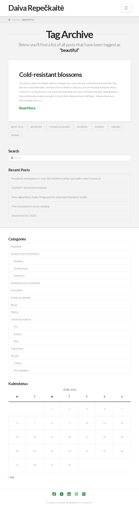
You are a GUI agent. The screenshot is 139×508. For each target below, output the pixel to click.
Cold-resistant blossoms (50, 74)
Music (14, 304)
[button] (126, 8)
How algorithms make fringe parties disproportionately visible (49, 197)
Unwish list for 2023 (23, 215)
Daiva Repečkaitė (36, 8)
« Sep (11, 477)
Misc (16, 341)
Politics (15, 311)
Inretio (73, 502)
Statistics (19, 275)
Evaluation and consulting (25, 282)
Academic (16, 246)
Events (18, 333)
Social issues (21, 268)
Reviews (18, 261)
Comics (18, 362)
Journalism (17, 290)
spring (15, 135)
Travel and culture (21, 319)
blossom (36, 126)
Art (16, 326)
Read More (27, 108)
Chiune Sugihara (59, 126)
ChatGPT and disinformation (29, 187)
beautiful (17, 126)
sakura (115, 126)
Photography (21, 370)
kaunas (99, 126)
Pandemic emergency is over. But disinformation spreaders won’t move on (56, 178)
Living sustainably (21, 297)
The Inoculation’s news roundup (30, 206)
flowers (82, 126)
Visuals (15, 355)
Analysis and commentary (25, 253)
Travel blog (17, 348)
